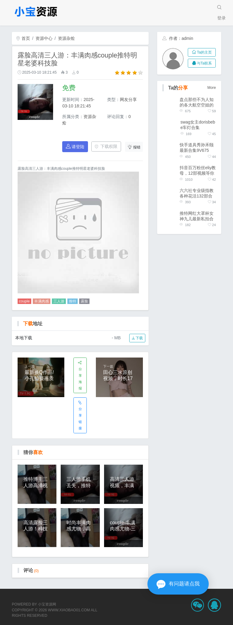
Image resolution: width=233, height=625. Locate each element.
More (212, 88)
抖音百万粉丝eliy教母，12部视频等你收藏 (198, 170)
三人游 (58, 301)
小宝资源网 (47, 604)
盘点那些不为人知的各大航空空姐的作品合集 (197, 102)
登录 (221, 18)
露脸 (84, 301)
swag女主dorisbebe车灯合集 (198, 125)
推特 (72, 301)
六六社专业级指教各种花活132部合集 (197, 193)
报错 (134, 146)
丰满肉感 (41, 301)
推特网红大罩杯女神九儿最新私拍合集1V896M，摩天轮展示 (197, 216)
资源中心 (43, 38)
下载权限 (106, 146)
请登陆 (75, 146)
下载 (137, 338)
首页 (23, 38)
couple (24, 301)
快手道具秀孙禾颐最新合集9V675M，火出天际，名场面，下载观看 (197, 147)
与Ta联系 (202, 63)
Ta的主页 (202, 52)
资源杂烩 (66, 38)
